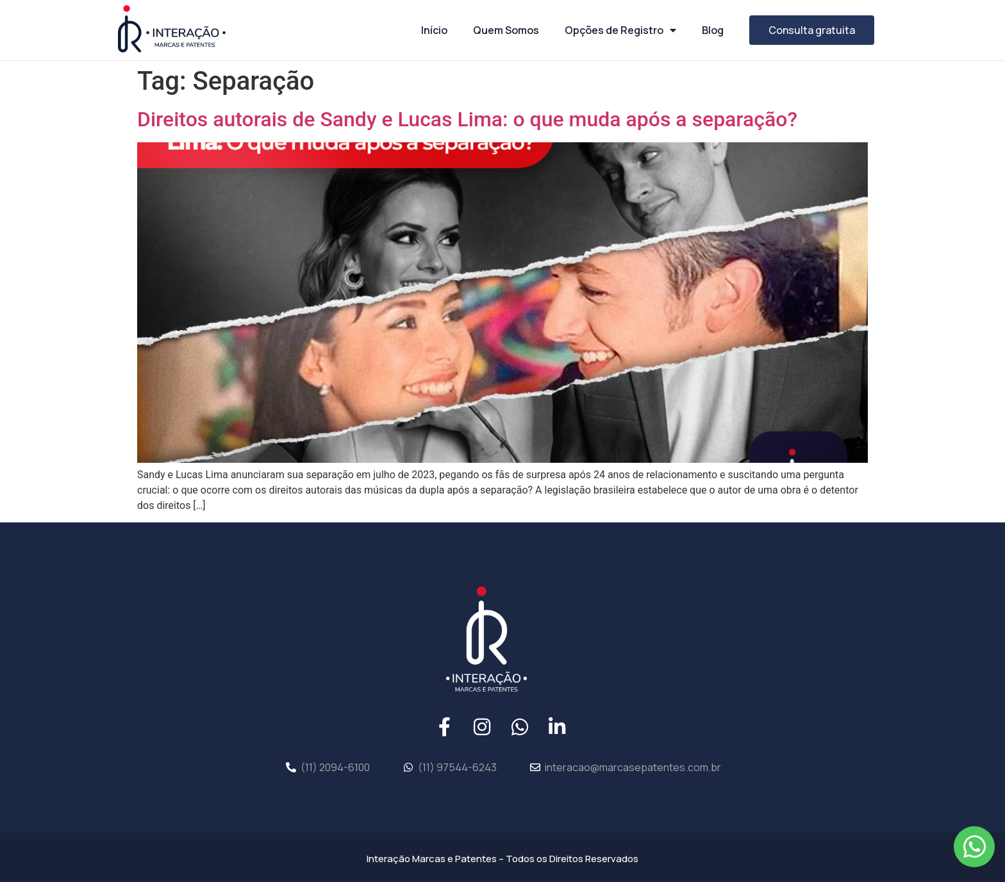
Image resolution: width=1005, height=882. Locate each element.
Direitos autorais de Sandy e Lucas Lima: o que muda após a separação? (467, 119)
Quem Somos (506, 30)
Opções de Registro (620, 30)
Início (434, 30)
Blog (713, 30)
